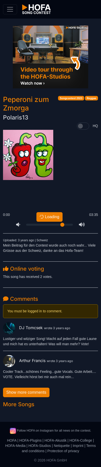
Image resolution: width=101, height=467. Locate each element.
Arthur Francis (25, 360)
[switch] (83, 126)
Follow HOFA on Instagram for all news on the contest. (50, 430)
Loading (49, 216)
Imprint (78, 446)
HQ (95, 126)
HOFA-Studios (39, 446)
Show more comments (26, 392)
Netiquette (62, 446)
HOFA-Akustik (55, 440)
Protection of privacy (63, 451)
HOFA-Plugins (30, 440)
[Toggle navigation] (10, 9)
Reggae (91, 98)
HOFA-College (80, 440)
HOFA (11, 440)
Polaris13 (15, 117)
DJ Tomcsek (23, 327)
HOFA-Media (15, 446)
